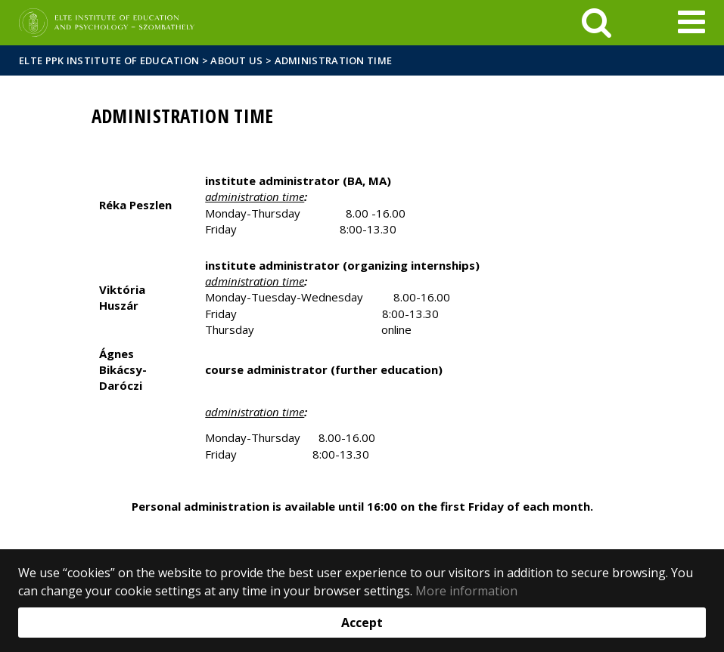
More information (466, 590)
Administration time (334, 60)
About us (236, 60)
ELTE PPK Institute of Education (109, 60)
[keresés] (596, 22)
